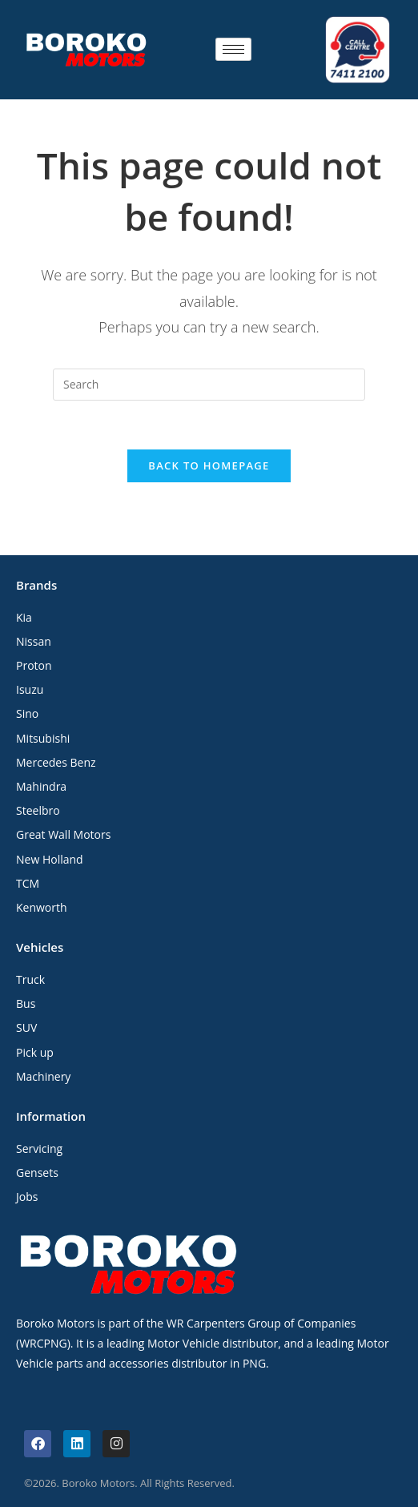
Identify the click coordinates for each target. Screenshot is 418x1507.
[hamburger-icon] (233, 49)
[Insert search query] (209, 385)
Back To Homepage (208, 465)
